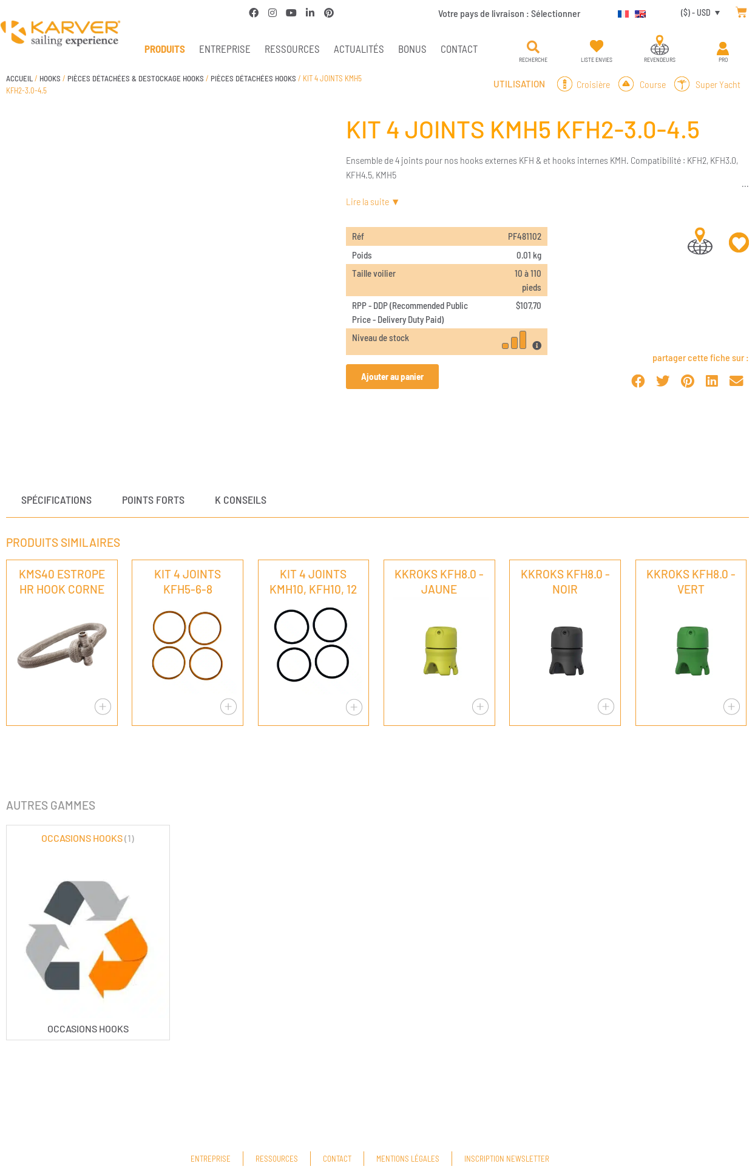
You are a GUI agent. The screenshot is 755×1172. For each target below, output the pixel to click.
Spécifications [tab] (56, 499)
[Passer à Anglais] (637, 12)
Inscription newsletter (506, 1159)
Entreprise (225, 48)
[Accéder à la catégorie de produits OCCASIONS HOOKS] (88, 932)
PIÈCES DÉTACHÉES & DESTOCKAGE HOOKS (135, 78)
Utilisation (519, 83)
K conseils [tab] (240, 499)
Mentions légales (407, 1159)
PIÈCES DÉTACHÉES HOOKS (253, 78)
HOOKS (50, 78)
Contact (459, 48)
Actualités (359, 48)
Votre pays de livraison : (509, 13)
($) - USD (696, 12)
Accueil (19, 78)
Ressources (292, 48)
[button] (532, 47)
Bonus (412, 48)
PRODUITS (164, 48)
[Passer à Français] (620, 12)
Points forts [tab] (153, 499)
